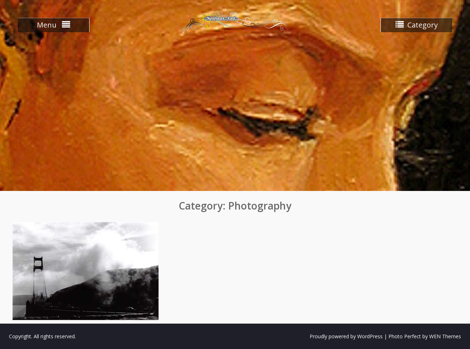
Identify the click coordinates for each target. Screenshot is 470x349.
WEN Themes (445, 336)
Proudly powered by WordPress (346, 336)
